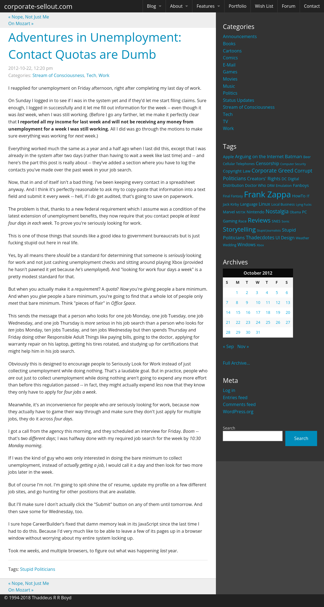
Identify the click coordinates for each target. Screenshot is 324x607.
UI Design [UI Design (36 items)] (285, 238)
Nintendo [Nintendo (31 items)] (255, 211)
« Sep (228, 346)
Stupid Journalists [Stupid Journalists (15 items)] (269, 230)
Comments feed (239, 404)
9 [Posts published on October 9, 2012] (247, 302)
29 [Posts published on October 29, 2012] (238, 332)
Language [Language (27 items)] (249, 204)
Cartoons (232, 51)
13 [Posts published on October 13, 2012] (288, 302)
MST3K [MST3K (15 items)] (240, 212)
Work (228, 128)
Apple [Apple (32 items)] (228, 156)
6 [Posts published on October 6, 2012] (287, 292)
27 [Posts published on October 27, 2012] (288, 322)
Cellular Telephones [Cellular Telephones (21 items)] (239, 163)
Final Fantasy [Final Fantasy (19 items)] (233, 196)
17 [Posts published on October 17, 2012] (258, 312)
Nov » (243, 346)
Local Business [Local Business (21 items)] (283, 204)
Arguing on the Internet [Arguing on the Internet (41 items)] (259, 156)
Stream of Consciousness (249, 107)
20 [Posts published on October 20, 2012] (288, 312)
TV (225, 121)
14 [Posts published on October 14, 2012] (228, 312)
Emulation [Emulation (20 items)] (284, 185)
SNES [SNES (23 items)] (276, 221)
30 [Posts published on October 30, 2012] (248, 332)
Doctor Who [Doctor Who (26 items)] (255, 185)
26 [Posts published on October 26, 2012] (278, 322)
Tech (227, 114)
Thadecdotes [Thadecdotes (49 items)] (260, 237)
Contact (312, 6)
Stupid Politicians (37, 569)
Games (230, 72)
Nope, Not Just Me (28, 17)
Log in (229, 390)
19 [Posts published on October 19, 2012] (278, 312)
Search (229, 428)
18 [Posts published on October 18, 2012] (268, 312)
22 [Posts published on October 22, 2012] (238, 322)
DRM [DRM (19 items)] (271, 185)
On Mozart (20, 23)
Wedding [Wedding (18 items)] (229, 245)
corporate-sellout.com (38, 6)
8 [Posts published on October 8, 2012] (237, 302)
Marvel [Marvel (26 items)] (229, 211)
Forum (288, 6)
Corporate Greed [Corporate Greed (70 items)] (272, 170)
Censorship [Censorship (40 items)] (267, 163)
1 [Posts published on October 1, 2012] (237, 292)
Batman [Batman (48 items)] (293, 156)
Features (206, 6)
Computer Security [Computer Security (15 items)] (293, 164)
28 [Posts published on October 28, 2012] (228, 332)
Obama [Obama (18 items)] (295, 212)
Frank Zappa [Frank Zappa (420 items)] (267, 194)
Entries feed (235, 397)
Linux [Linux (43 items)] (264, 204)
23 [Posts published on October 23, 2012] (248, 322)
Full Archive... (236, 363)
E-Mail (229, 65)
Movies (230, 79)
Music (229, 86)
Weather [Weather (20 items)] (302, 238)
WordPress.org (238, 412)
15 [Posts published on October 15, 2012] (238, 312)
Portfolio (237, 6)
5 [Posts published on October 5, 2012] (277, 292)
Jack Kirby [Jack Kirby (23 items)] (231, 204)
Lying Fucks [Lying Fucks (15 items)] (304, 204)
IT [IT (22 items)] (308, 196)
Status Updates (238, 100)
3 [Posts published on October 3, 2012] (257, 292)
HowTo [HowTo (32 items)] (298, 195)
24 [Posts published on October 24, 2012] (258, 322)
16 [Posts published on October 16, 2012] (248, 312)
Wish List (264, 6)
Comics (230, 58)
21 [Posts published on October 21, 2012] (228, 322)
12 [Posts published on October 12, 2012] (278, 302)
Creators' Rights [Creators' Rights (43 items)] (264, 178)
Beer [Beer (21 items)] (307, 157)
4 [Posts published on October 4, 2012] (267, 292)
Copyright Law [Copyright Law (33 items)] (236, 171)
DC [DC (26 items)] (284, 178)
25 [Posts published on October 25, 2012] (268, 322)
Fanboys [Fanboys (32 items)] (301, 185)
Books (229, 44)
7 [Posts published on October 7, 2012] (227, 302)
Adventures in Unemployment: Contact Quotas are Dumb (94, 45)
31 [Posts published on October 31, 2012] (258, 332)
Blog (151, 6)
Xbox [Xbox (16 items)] (260, 245)
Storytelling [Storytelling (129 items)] (239, 229)
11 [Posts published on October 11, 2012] (268, 302)
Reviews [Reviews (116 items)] (259, 220)
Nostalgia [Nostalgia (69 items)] (277, 211)
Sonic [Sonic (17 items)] (286, 221)
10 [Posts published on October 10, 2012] (258, 302)
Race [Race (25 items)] (242, 221)
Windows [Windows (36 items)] (246, 245)
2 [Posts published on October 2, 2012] (247, 292)
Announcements (240, 36)
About (176, 6)
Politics (230, 93)
